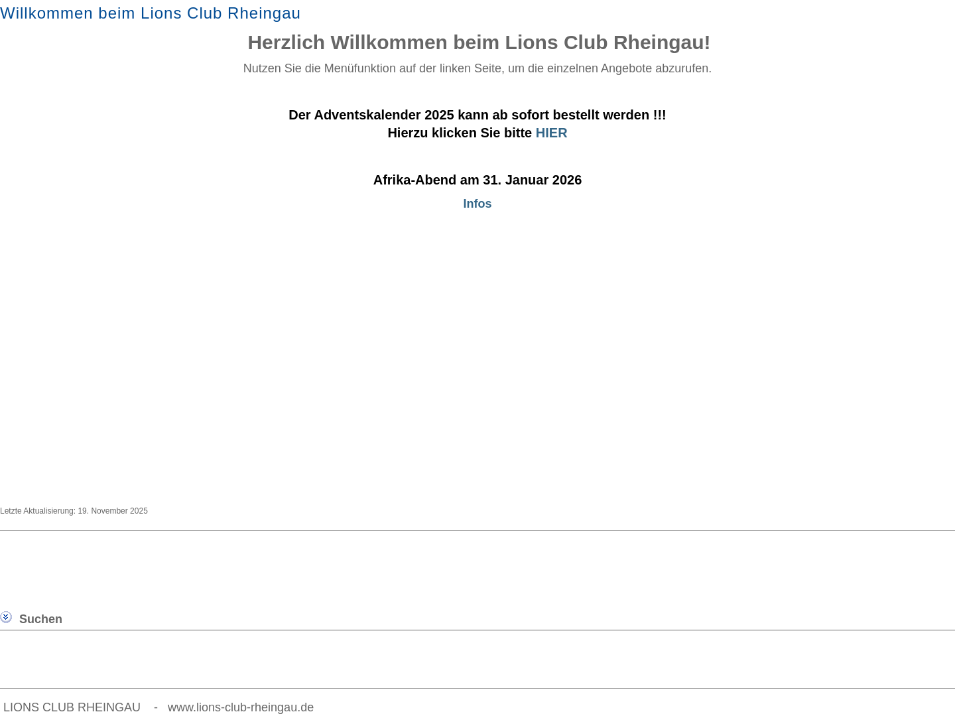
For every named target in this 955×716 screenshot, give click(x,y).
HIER (552, 132)
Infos (478, 203)
